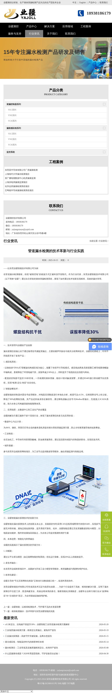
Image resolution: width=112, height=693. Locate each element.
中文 (74, 2)
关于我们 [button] (52, 33)
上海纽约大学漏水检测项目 (17, 174)
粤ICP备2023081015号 (47, 683)
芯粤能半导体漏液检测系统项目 (19, 190)
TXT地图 (70, 683)
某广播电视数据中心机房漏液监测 (20, 178)
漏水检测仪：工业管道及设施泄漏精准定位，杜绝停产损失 (31, 648)
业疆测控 (13, 26)
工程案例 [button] (85, 26)
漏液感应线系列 (14, 128)
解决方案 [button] (49, 26)
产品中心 (93, 2)
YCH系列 (12, 121)
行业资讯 (34, 33)
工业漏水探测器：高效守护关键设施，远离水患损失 (28, 636)
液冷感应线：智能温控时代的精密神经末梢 (24, 642)
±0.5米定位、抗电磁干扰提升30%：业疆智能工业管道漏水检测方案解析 (37, 624)
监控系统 (11, 152)
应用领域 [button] (67, 26)
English (82, 2)
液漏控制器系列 (14, 104)
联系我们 (104, 2)
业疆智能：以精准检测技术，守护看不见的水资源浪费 (36, 607)
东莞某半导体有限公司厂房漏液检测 (21, 170)
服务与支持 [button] (14, 33)
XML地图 (61, 683)
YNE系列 (12, 115)
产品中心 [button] (31, 26)
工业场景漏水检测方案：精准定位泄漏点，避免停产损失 (30, 630)
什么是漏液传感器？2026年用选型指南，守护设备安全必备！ (32, 653)
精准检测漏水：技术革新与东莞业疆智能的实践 (33, 611)
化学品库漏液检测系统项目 (17, 186)
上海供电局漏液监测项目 (16, 182)
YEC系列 (12, 110)
